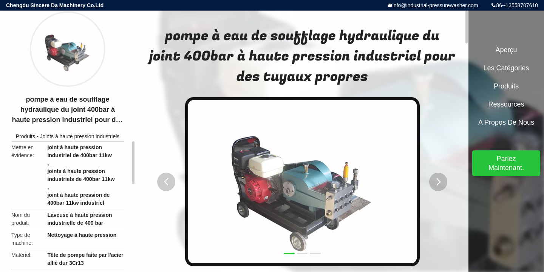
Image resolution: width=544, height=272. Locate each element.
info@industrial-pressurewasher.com (435, 5)
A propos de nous (506, 122)
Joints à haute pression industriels (79, 136)
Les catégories (506, 68)
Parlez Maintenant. (506, 163)
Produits (25, 136)
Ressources (506, 104)
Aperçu (506, 50)
